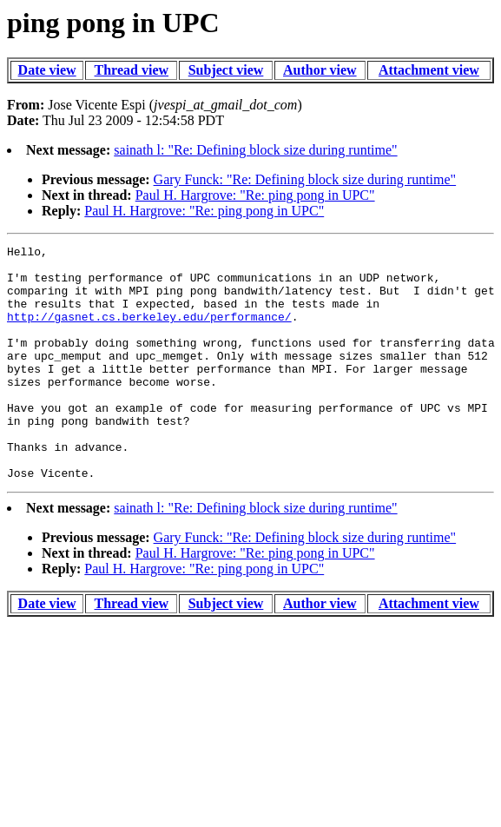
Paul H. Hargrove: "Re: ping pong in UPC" (255, 195)
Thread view (131, 70)
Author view (320, 70)
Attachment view (429, 70)
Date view (47, 70)
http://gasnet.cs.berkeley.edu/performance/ (149, 332)
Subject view (226, 70)
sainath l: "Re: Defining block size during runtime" (255, 149)
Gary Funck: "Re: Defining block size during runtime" (305, 179)
